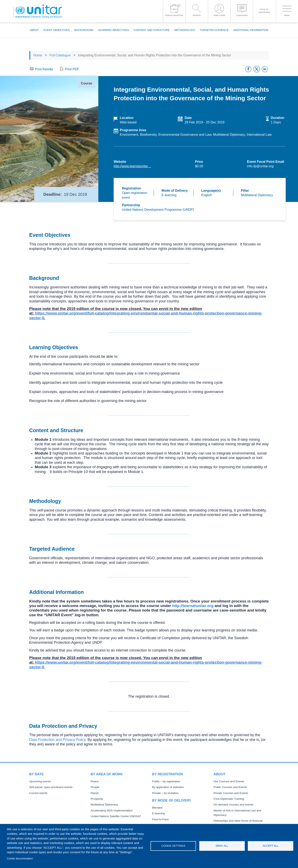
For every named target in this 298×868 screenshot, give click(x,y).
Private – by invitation (165, 793)
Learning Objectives (113, 30)
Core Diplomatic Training (229, 798)
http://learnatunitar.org (193, 606)
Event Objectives (57, 30)
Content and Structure (152, 30)
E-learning (158, 813)
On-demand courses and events (233, 804)
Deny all (222, 845)
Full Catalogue (59, 55)
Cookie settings (173, 845)
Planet (95, 793)
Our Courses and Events (229, 781)
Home (37, 55)
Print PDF (72, 69)
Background (83, 30)
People (95, 787)
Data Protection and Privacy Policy (57, 740)
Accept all (271, 845)
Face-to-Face (160, 819)
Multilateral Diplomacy (104, 804)
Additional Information (250, 30)
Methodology (184, 30)
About (34, 30)
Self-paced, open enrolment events (50, 787)
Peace (95, 781)
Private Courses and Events (231, 793)
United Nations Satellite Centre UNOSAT (116, 816)
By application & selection (168, 787)
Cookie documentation (20, 858)
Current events (38, 793)
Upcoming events (40, 781)
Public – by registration (166, 781)
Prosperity (97, 798)
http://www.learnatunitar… (132, 166)
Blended (157, 807)
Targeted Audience (214, 30)
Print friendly (44, 69)
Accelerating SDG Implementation (111, 810)
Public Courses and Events (230, 787)
